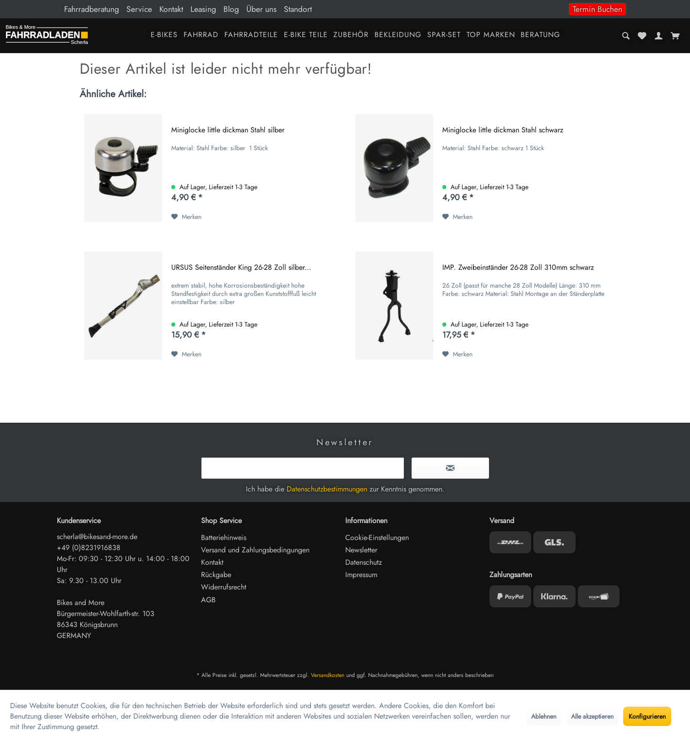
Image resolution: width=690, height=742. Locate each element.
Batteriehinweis (223, 537)
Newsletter (361, 550)
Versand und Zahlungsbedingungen (255, 550)
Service (139, 9)
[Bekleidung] (398, 35)
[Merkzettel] (642, 35)
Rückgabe (216, 574)
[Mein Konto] (658, 35)
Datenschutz (363, 562)
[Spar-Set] (444, 35)
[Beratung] (540, 35)
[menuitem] (345, 9)
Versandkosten (327, 675)
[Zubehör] (351, 35)
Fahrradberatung (91, 9)
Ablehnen (543, 716)
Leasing (203, 9)
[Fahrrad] (201, 35)
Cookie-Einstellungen (377, 537)
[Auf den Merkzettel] (186, 216)
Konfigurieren (647, 716)
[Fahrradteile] (251, 35)
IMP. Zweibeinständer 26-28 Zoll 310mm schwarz (518, 268)
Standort (298, 9)
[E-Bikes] (164, 35)
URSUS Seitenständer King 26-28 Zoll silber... (241, 268)
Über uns (261, 9)
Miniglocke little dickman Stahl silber (227, 130)
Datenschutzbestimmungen (327, 489)
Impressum (361, 574)
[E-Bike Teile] (306, 35)
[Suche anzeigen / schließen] (626, 35)
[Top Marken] (490, 35)
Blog (231, 9)
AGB (208, 600)
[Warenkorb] (675, 35)
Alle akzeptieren (592, 716)
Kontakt (171, 9)
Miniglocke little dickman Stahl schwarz (502, 130)
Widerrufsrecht (223, 587)
